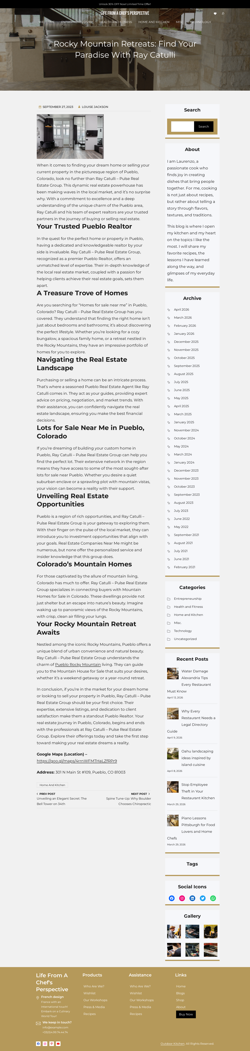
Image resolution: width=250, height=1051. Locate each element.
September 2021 (186, 535)
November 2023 (186, 478)
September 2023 (187, 494)
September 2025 (187, 366)
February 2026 (185, 325)
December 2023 (186, 470)
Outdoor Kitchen (173, 1043)
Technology (183, 631)
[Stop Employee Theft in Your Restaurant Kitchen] (173, 788)
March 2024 (183, 454)
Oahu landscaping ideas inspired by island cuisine (197, 758)
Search (204, 126)
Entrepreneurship (188, 599)
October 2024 (184, 438)
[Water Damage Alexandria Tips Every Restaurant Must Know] (173, 674)
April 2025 (181, 406)
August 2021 (183, 543)
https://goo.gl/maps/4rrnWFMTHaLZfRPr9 (77, 761)
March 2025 (183, 414)
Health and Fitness (188, 607)
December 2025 (186, 342)
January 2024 (184, 462)
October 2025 (184, 358)
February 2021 (184, 567)
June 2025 (182, 390)
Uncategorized (185, 639)
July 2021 (181, 551)
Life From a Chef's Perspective (125, 13)
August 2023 (183, 503)
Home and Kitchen (52, 785)
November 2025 (186, 350)
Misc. (177, 623)
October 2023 (184, 486)
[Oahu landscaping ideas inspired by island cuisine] (173, 754)
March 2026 (183, 317)
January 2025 (184, 422)
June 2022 (182, 519)
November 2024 (186, 430)
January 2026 (184, 334)
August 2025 (183, 374)
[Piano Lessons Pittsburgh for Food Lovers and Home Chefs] (173, 821)
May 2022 (181, 527)
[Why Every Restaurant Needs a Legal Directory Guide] (173, 714)
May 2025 (181, 398)
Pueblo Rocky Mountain (78, 664)
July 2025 (181, 382)
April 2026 (181, 309)
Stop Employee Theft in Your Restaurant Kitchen (198, 791)
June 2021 (181, 559)
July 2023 (181, 511)
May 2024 (181, 446)
